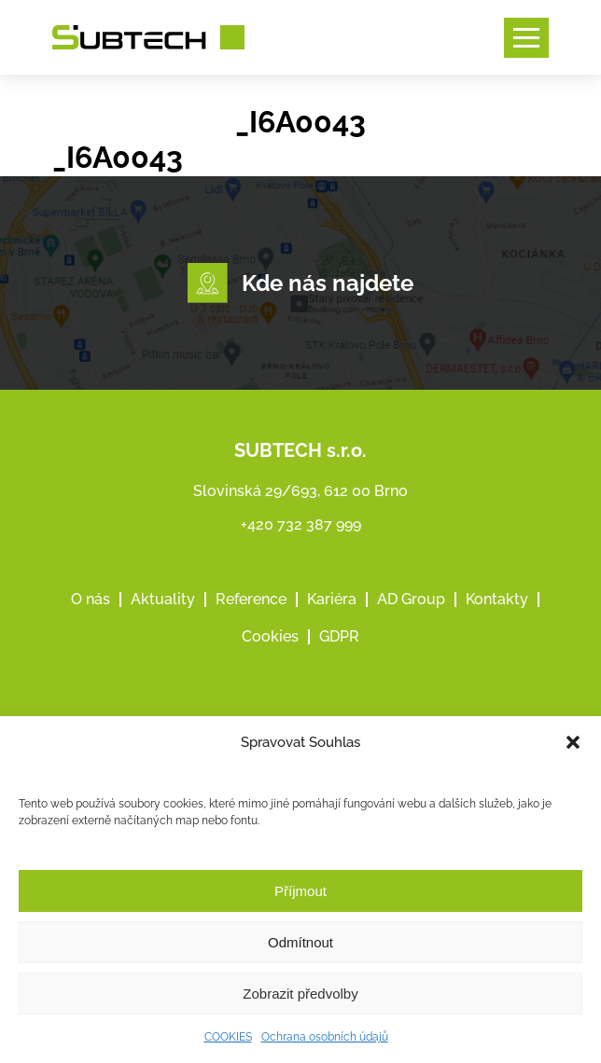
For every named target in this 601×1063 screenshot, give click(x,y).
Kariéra (331, 599)
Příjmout (300, 891)
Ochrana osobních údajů (324, 1036)
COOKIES (228, 1036)
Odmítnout (300, 942)
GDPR (339, 636)
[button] (573, 742)
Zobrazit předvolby (300, 993)
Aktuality (163, 599)
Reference (251, 599)
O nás (90, 599)
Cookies (270, 636)
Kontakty (497, 599)
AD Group (411, 599)
